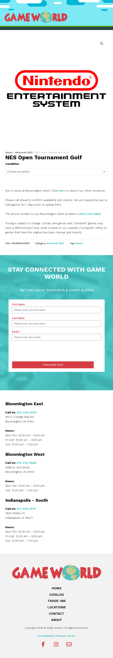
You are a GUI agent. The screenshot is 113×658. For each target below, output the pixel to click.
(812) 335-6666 (90, 214)
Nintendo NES (24, 152)
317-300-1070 (26, 508)
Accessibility (46, 635)
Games (79, 243)
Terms (71, 635)
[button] (102, 43)
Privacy (60, 635)
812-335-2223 (26, 412)
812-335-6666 (26, 462)
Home (9, 152)
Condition (12, 164)
